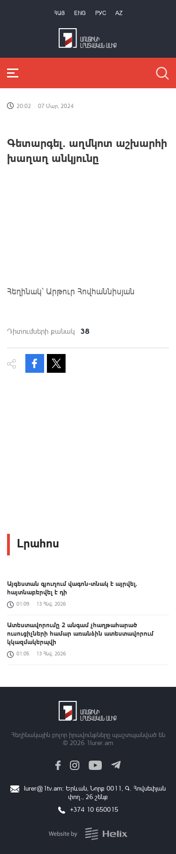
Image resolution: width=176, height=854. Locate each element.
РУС (100, 12)
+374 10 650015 (94, 809)
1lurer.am (99, 742)
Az (118, 12)
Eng (80, 12)
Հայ (59, 12)
